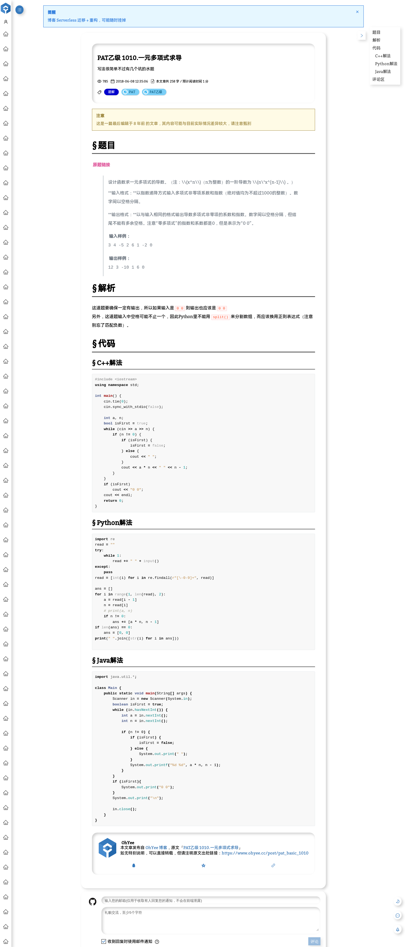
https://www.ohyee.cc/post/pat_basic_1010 (265, 851)
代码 (376, 47)
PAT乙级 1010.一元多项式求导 (211, 846)
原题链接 (101, 164)
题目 (376, 32)
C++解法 (383, 55)
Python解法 (386, 63)
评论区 (378, 79)
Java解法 (383, 71)
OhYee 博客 (156, 846)
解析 (376, 40)
